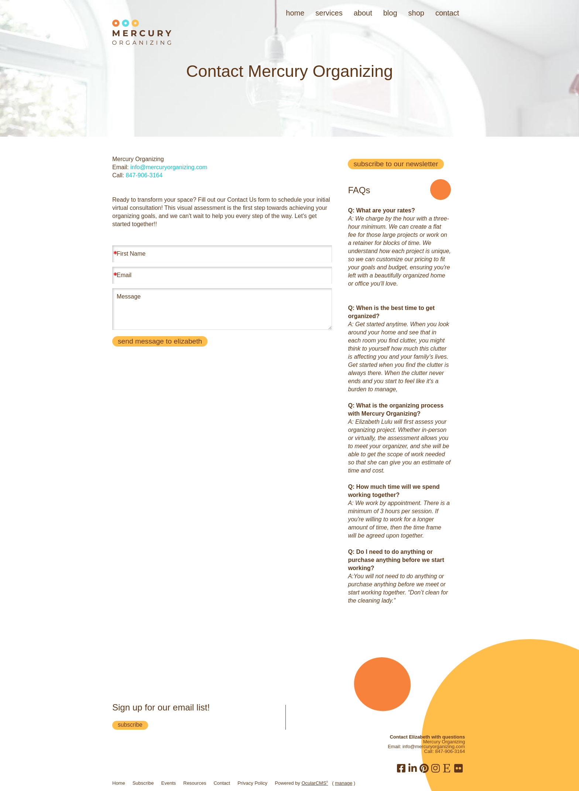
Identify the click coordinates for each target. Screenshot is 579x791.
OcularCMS (314, 783)
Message (222, 309)
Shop (416, 13)
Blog (390, 13)
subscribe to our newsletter (395, 164)
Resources (194, 783)
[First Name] (222, 253)
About (363, 13)
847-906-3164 (144, 175)
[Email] (222, 275)
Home (295, 13)
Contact (447, 13)
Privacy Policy (252, 783)
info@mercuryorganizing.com (168, 167)
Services (328, 13)
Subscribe (143, 783)
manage (343, 783)
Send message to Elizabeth (160, 341)
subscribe (130, 725)
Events (168, 783)
